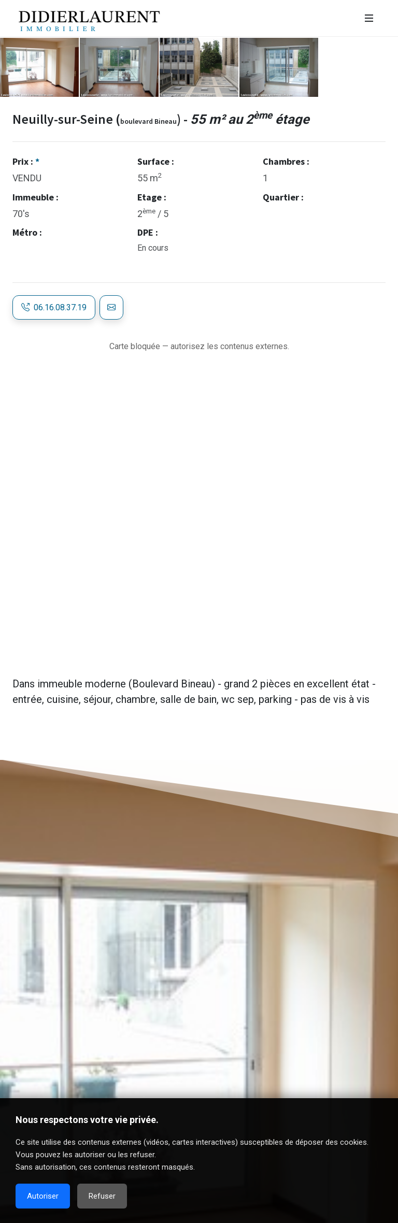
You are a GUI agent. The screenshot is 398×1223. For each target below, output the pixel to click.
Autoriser (43, 1196)
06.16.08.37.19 (54, 307)
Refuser (102, 1196)
